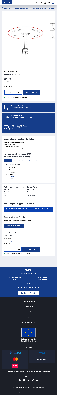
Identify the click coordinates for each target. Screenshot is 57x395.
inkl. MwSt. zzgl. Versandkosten (11, 84)
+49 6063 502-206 (28, 274)
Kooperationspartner (28, 322)
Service (28, 306)
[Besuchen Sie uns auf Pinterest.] (28, 380)
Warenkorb (31, 92)
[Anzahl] (10, 92)
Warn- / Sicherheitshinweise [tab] (36, 160)
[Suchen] (41, 3)
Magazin (28, 317)
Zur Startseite (7, 8)
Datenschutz (36, 392)
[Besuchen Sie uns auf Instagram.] (20, 380)
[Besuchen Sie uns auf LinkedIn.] (36, 380)
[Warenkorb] (47, 2)
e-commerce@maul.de (21, 128)
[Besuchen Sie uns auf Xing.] (40, 380)
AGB (25, 392)
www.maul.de (9, 179)
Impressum (20, 392)
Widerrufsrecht (30, 392)
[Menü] (53, 3)
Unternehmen (28, 301)
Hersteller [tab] (8, 160)
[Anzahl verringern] (6, 92)
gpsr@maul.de (10, 176)
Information (28, 312)
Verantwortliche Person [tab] (20, 160)
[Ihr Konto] (37, 3)
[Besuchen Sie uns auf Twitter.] (32, 380)
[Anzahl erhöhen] (14, 92)
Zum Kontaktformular (28, 293)
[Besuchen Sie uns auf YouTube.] (24, 380)
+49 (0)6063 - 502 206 (22, 127)
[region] (28, 40)
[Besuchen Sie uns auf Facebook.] (16, 380)
